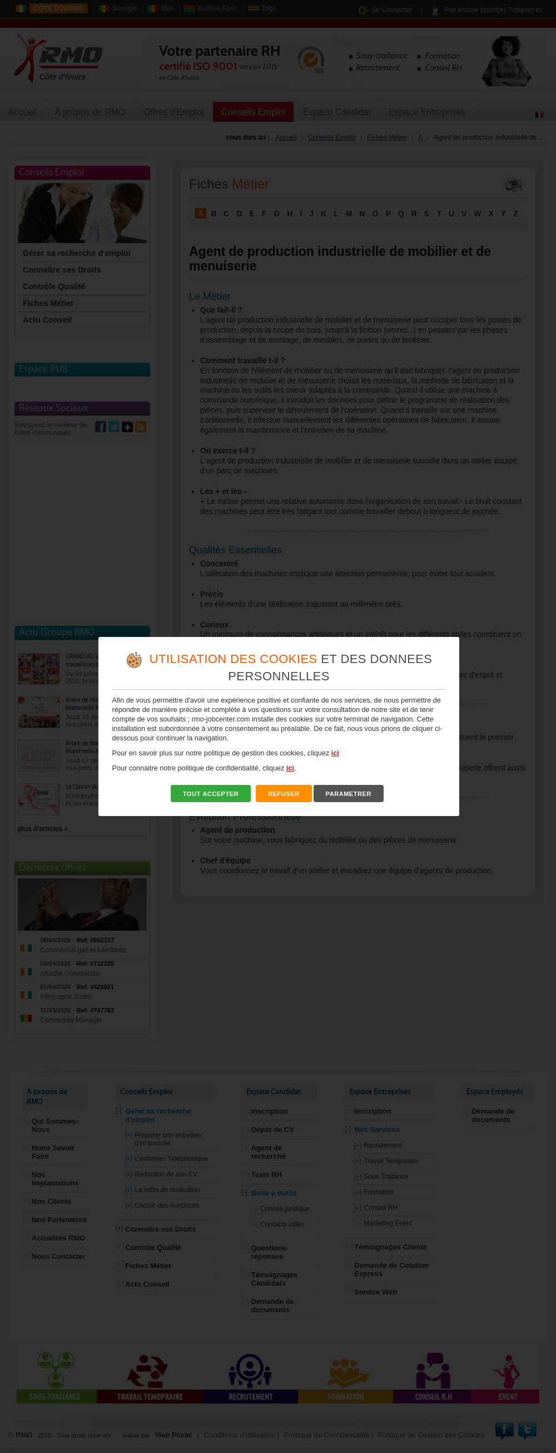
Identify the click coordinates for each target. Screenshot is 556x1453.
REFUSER (284, 793)
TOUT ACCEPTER (210, 793)
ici (335, 753)
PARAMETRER (348, 793)
